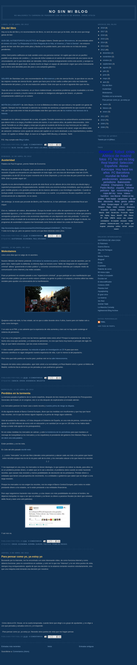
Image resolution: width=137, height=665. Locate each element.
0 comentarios (35, 144)
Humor (131, 212)
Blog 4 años (24, 140)
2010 (103, 120)
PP (101, 218)
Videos (127, 193)
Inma (119, 193)
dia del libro (23, 147)
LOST (126, 204)
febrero (106, 108)
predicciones (110, 179)
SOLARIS (5, 79)
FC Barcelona (120, 172)
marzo (105, 104)
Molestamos (8, 251)
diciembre (107, 53)
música (105, 185)
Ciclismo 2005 (103, 285)
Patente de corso (105, 269)
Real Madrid (109, 162)
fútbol (119, 152)
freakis (131, 221)
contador (130, 218)
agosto (106, 67)
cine (124, 218)
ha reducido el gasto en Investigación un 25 (47, 350)
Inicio (50, 646)
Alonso (123, 166)
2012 (103, 50)
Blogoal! (101, 259)
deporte (106, 151)
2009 (103, 124)
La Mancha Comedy (106, 307)
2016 (103, 35)
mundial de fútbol (117, 176)
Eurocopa (107, 169)
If (121, 204)
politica (47, 544)
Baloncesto (124, 182)
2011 (103, 116)
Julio (101, 215)
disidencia (31, 381)
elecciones (108, 201)
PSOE (106, 218)
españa (31, 544)
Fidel (103, 322)
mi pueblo (104, 210)
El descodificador (105, 282)
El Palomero (103, 243)
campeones (123, 199)
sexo (103, 204)
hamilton (105, 196)
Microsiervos (70, 41)
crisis (22, 381)
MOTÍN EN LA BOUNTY (11, 105)
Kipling (107, 215)
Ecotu (100, 263)
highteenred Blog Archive (108, 310)
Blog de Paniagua (105, 250)
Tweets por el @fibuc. (106, 140)
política (118, 226)
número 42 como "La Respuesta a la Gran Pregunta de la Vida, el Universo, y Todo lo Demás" (41, 43)
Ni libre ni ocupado (105, 275)
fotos (102, 159)
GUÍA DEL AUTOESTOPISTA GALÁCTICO (18, 41)
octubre (106, 60)
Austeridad (8, 160)
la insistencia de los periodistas (57, 432)
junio (105, 75)
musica (127, 223)
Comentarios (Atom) (21, 651)
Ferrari (128, 185)
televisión (121, 210)
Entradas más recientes (11, 646)
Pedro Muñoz (107, 187)
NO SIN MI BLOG (68, 11)
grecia (124, 201)
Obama (131, 215)
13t (99, 253)
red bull (124, 226)
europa (39, 544)
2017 (103, 31)
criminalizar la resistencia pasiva (45, 261)
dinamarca (131, 207)
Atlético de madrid (116, 156)
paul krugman (39, 239)
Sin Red (101, 301)
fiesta (117, 201)
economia (27, 239)
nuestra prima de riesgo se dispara (60, 406)
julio (105, 71)
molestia (41, 381)
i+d (122, 223)
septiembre (107, 64)
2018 (103, 28)
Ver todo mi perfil (106, 326)
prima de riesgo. (60, 544)
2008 (103, 127)
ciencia (15, 381)
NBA (125, 215)
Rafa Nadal (111, 199)
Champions (117, 185)
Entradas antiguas (86, 646)
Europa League (113, 204)
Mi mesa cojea (104, 272)
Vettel (115, 207)
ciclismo (122, 207)
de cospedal (115, 221)
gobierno (103, 223)
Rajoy (109, 207)
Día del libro (8, 28)
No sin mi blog (124, 159)
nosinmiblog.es (125, 190)
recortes (113, 210)
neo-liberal (115, 196)
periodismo (109, 182)
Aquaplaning (103, 291)
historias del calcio (113, 223)
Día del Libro (115, 212)
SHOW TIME (103, 304)
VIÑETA (112, 218)
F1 (110, 159)
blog (14, 147)
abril (105, 82)
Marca (113, 215)
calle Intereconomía (59, 358)
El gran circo (103, 294)
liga (113, 190)
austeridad (17, 239)
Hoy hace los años (39, 147)
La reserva (102, 298)
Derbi (107, 212)
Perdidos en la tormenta (15, 393)
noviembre (107, 57)
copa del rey (109, 193)
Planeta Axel (103, 288)
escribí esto (25, 450)
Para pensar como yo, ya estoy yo (21, 556)
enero (105, 112)
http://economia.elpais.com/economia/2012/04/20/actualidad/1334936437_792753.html (36, 228)
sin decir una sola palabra (11, 438)
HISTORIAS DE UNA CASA (109, 240)
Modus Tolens (103, 256)
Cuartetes (102, 266)
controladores (105, 221)
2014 (103, 42)
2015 (103, 39)
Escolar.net (102, 278)
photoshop (110, 226)
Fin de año (124, 212)
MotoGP (119, 215)
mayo (105, 78)
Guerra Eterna (103, 247)
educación (124, 221)
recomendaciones (57, 147)
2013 (103, 46)
